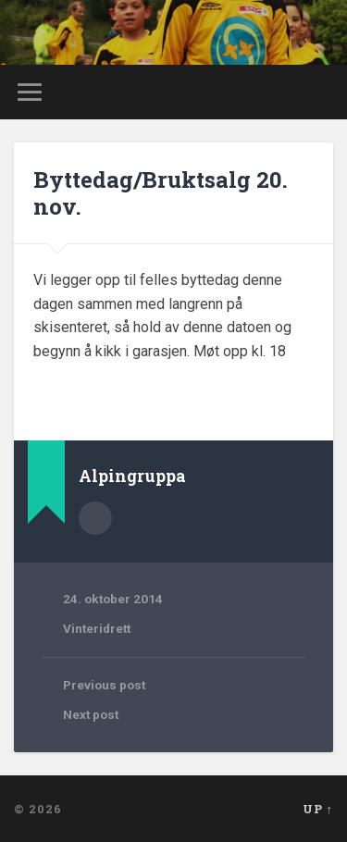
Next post (90, 714)
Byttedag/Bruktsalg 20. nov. (160, 193)
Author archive (95, 518)
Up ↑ (318, 808)
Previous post (104, 684)
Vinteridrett (96, 628)
